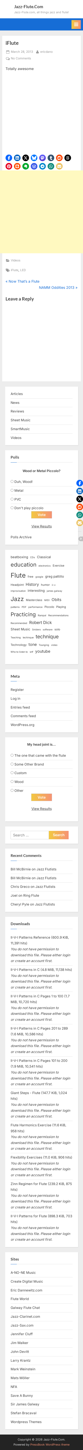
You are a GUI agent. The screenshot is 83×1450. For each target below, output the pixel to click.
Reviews (17, 411)
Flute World (20, 1299)
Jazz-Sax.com (22, 1325)
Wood (18, 782)
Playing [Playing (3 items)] (61, 607)
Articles (17, 394)
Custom (20, 773)
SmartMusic (20, 429)
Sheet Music (21, 420)
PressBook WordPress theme (49, 1444)
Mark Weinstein (23, 1369)
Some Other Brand (29, 764)
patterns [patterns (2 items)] (15, 607)
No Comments (21, 58)
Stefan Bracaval (24, 1413)
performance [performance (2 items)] (35, 607)
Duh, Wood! (23, 482)
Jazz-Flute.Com (28, 6)
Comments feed (23, 716)
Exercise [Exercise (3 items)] (58, 565)
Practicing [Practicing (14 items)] (23, 614)
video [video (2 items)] (54, 645)
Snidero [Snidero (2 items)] (36, 629)
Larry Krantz (21, 1360)
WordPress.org (22, 725)
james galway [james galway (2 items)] (54, 591)
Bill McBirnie (21, 869)
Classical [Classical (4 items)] (44, 557)
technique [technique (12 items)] (47, 636)
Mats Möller (20, 1378)
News (15, 403)
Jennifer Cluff (22, 1334)
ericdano (46, 51)
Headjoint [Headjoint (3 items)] (17, 584)
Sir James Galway (25, 1404)
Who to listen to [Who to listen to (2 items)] (19, 651)
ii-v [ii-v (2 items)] (54, 585)
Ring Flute (31, 895)
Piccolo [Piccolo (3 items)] (49, 607)
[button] (9, 158)
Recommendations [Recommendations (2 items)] (58, 615)
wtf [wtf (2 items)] (31, 651)
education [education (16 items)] (24, 564)
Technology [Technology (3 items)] (19, 645)
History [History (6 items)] (32, 584)
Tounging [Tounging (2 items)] (44, 645)
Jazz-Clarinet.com (25, 1316)
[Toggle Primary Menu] (76, 24)
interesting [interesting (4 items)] (36, 591)
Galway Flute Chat (25, 1308)
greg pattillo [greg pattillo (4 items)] (54, 576)
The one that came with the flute (40, 755)
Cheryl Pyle (20, 904)
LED (23, 270)
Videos (15, 260)
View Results (41, 526)
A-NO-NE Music (23, 1272)
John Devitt (20, 1352)
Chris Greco (20, 887)
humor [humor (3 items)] (45, 584)
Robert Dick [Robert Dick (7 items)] (40, 622)
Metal (18, 490)
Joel (14, 895)
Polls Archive (21, 537)
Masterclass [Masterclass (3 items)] (34, 600)
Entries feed (20, 707)
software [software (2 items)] (47, 629)
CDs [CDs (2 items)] (32, 557)
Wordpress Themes (26, 1422)
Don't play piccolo (28, 508)
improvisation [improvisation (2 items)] (18, 591)
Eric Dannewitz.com (26, 1290)
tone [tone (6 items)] (33, 644)
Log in (15, 698)
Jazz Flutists (46, 869)
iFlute (14, 270)
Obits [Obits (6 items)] (56, 599)
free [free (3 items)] (30, 576)
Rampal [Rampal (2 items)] (42, 615)
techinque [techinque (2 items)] (28, 637)
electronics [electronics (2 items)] (45, 565)
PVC (17, 499)
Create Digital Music (27, 1281)
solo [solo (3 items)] (57, 629)
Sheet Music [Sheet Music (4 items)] (20, 629)
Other (18, 790)
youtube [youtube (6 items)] (42, 651)
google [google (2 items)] (39, 576)
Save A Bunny (22, 1395)
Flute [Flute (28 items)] (18, 575)
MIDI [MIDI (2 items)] (47, 600)
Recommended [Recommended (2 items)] (19, 623)
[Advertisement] (41, 211)
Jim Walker (19, 1343)
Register (17, 690)
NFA (14, 1387)
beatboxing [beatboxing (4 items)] (19, 557)
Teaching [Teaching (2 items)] (16, 637)
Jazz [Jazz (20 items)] (17, 598)
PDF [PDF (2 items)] (24, 607)
